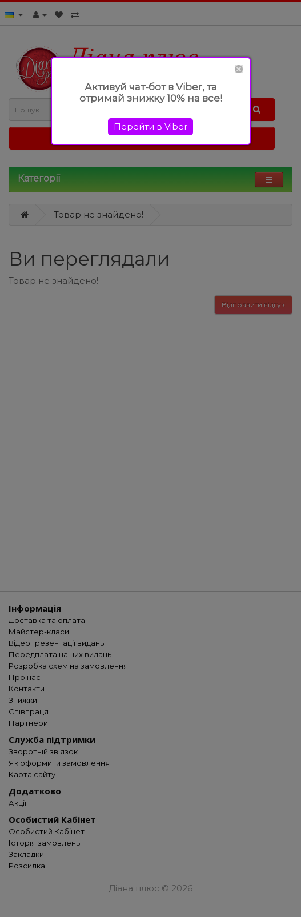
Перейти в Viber (150, 126)
